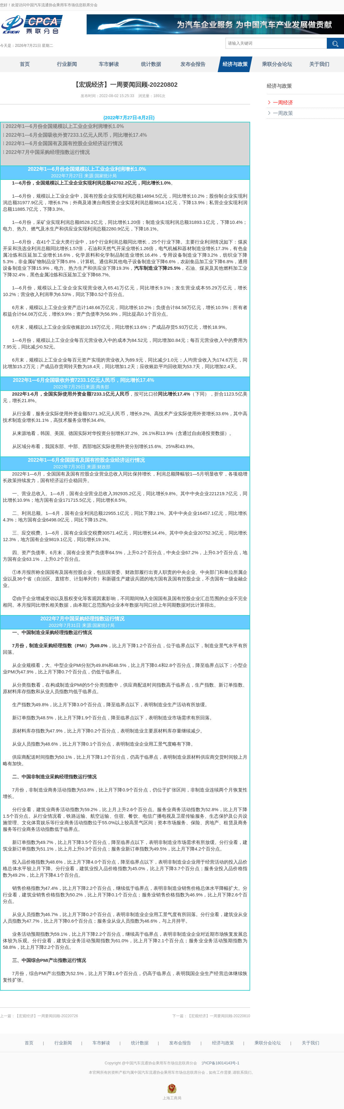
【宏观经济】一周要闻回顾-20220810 (218, 1016)
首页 (29, 1042)
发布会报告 (180, 1042)
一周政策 (280, 113)
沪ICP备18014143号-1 (220, 1063)
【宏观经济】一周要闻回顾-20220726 (46, 1016)
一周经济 (280, 102)
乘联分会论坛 (268, 1042)
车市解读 (101, 1042)
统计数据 (140, 1042)
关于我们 (310, 1042)
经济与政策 (223, 1042)
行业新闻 (63, 1042)
